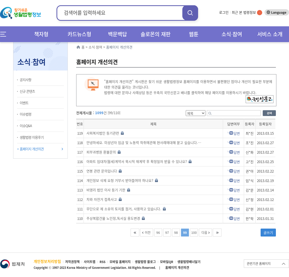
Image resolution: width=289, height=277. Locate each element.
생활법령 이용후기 (32, 137)
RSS (102, 261)
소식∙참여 (231, 34)
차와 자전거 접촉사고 (104, 199)
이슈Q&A (26, 125)
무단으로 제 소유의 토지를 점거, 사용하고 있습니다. (126, 208)
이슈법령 (25, 114)
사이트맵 (89, 261)
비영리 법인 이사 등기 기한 (108, 189)
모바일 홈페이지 (120, 261)
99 (185, 232)
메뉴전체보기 (4, 34)
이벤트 (24, 102)
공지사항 (25, 79)
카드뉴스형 (79, 34)
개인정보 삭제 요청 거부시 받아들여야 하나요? (122, 180)
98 (176, 232)
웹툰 (193, 34)
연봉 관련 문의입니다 (104, 170)
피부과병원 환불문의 (103, 151)
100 (194, 232)
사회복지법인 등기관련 (105, 132)
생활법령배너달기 (188, 261)
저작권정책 (72, 261)
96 (158, 232)
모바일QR (166, 261)
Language (278, 12)
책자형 (41, 34)
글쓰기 (268, 232)
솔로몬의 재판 (156, 34)
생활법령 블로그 (145, 261)
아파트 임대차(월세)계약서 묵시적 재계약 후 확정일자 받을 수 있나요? (139, 161)
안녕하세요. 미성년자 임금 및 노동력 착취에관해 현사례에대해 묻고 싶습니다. (144, 142)
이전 (148, 232)
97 (167, 232)
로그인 (224, 12)
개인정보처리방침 (47, 261)
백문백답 (117, 34)
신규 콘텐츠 (27, 91)
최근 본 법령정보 (247, 12)
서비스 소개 (269, 34)
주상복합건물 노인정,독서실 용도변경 (115, 218)
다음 (204, 232)
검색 (190, 12)
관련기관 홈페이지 (259, 263)
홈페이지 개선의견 (32, 148)
